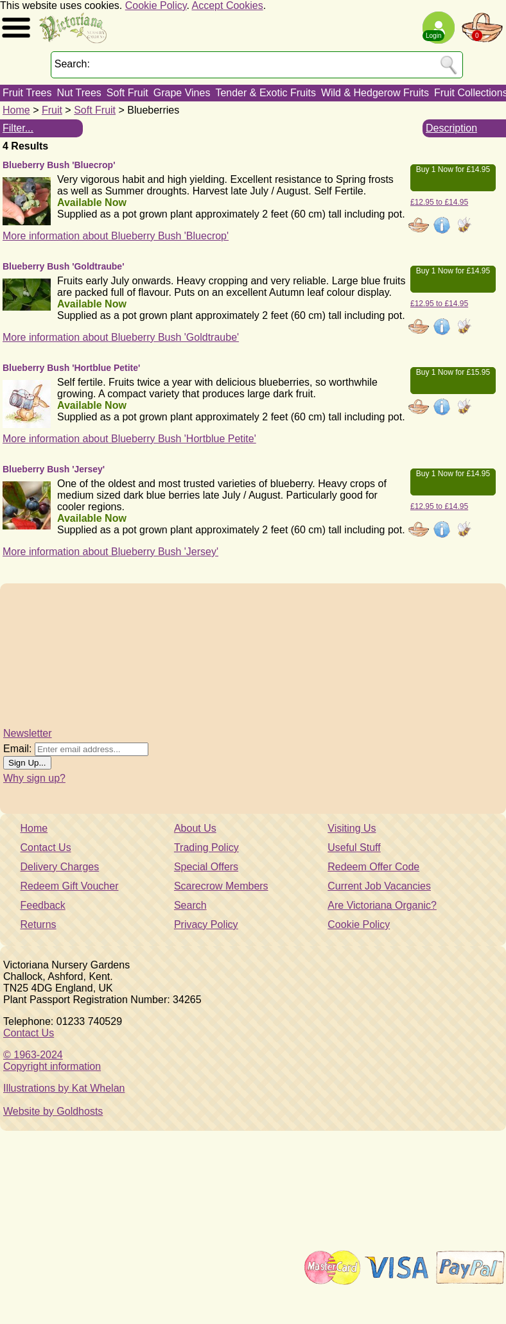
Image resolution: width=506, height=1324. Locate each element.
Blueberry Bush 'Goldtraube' (63, 266)
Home (16, 110)
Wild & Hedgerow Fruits (375, 92)
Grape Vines (182, 92)
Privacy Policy (206, 924)
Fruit (52, 110)
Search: (72, 63)
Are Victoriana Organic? (382, 905)
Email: (17, 748)
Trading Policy (206, 847)
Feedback (43, 905)
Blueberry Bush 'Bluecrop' (59, 165)
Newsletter (27, 733)
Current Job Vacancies (379, 886)
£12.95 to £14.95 (439, 202)
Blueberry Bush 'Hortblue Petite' (71, 368)
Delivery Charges (60, 866)
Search (190, 905)
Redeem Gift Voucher (70, 886)
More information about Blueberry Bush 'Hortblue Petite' (129, 438)
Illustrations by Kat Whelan (64, 1088)
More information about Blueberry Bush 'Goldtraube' (121, 337)
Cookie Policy (156, 5)
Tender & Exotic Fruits (265, 92)
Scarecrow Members (221, 886)
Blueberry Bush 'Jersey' (54, 469)
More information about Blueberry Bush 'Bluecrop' (116, 235)
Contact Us (46, 847)
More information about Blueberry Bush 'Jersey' (110, 551)
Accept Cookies (227, 5)
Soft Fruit (127, 92)
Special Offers (206, 866)
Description (451, 128)
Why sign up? (34, 778)
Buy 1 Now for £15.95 (453, 372)
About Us (195, 828)
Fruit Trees (27, 92)
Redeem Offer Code (373, 866)
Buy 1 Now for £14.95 (453, 169)
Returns (39, 924)
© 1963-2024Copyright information (52, 1060)
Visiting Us (351, 828)
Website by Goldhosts (53, 1111)
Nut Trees (79, 92)
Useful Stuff (353, 847)
